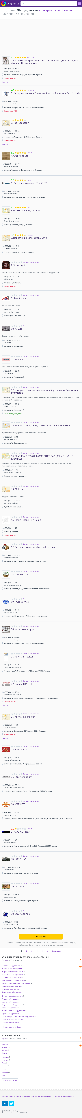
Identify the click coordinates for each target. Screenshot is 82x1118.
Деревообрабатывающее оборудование (16, 983)
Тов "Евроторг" (20, 123)
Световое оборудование (10, 1022)
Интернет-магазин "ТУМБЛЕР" (29, 183)
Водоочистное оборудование (12, 1005)
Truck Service (20, 602)
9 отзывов (30, 58)
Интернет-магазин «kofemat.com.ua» (33, 547)
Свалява (5, 1066)
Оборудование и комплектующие (13, 980)
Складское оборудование (11, 966)
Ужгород (5, 1073)
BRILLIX (17, 489)
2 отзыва (30, 235)
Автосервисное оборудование (12, 975)
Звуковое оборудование (10, 1014)
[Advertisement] (41, 35)
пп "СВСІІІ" (18, 886)
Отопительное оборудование (12, 992)
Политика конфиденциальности (63, 1096)
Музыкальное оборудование (12, 986)
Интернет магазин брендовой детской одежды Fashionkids (45, 93)
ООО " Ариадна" (21, 777)
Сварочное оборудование (11, 989)
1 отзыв (29, 153)
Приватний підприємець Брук (29, 238)
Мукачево (5, 1060)
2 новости (5, 82)
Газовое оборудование (10, 1008)
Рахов (4, 1063)
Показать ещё (41, 936)
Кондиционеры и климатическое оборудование (18, 1017)
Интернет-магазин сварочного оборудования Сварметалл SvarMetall (45, 391)
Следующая (56, 951)
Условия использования (43, 1096)
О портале (17, 1096)
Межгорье (5, 1057)
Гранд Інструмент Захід (26, 520)
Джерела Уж (19, 574)
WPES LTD (18, 804)
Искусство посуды (22, 629)
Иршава (4, 1053)
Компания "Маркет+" (24, 717)
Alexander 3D (20, 749)
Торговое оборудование (10, 999)
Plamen (17, 359)
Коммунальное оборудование (12, 1020)
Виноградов (6, 1047)
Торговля (5, 960)
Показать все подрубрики (12, 1027)
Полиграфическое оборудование (13, 1011)
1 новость (5, 706)
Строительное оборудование (12, 977)
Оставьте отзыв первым (31, 262)
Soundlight (18, 265)
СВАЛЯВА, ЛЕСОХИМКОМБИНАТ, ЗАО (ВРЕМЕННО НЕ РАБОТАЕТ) (42, 457)
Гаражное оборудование (10, 1002)
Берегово (5, 1044)
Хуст (3, 1076)
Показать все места (10, 1080)
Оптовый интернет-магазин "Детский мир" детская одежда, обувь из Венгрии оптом (45, 61)
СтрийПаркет (19, 155)
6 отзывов (30, 120)
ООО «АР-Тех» (20, 831)
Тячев (4, 1070)
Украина (5, 1038)
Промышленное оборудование (12, 969)
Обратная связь (7, 1096)
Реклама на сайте (28, 1096)
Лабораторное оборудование (12, 996)
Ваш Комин (18, 298)
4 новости (5, 144)
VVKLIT (16, 329)
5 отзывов (30, 90)
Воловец (5, 1050)
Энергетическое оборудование (13, 972)
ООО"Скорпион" (21, 914)
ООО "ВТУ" (18, 859)
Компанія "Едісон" (22, 656)
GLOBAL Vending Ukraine (25, 210)
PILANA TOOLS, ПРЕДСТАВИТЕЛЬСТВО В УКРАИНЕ (40, 425)
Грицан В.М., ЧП (21, 684)
